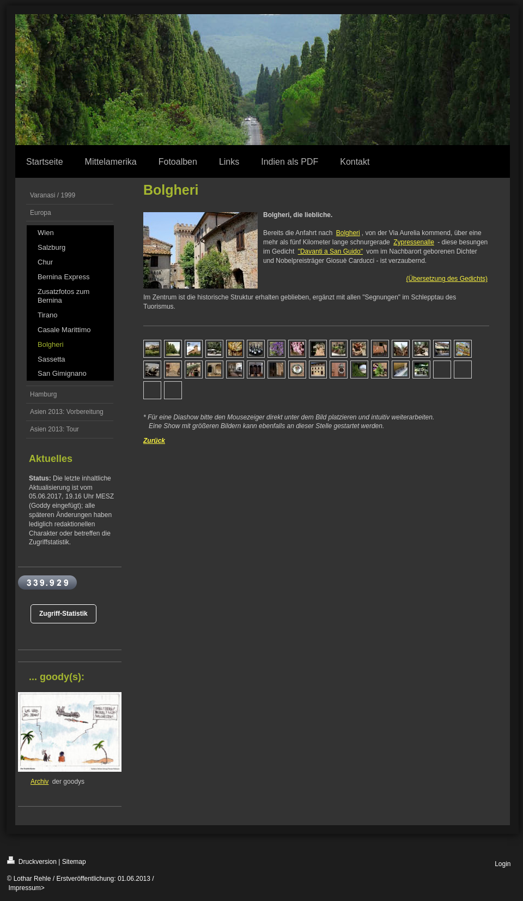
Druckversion (32, 861)
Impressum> (27, 888)
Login (502, 864)
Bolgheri (348, 233)
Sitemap (74, 862)
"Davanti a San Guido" (330, 251)
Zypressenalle (413, 242)
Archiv (39, 781)
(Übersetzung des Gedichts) (447, 279)
